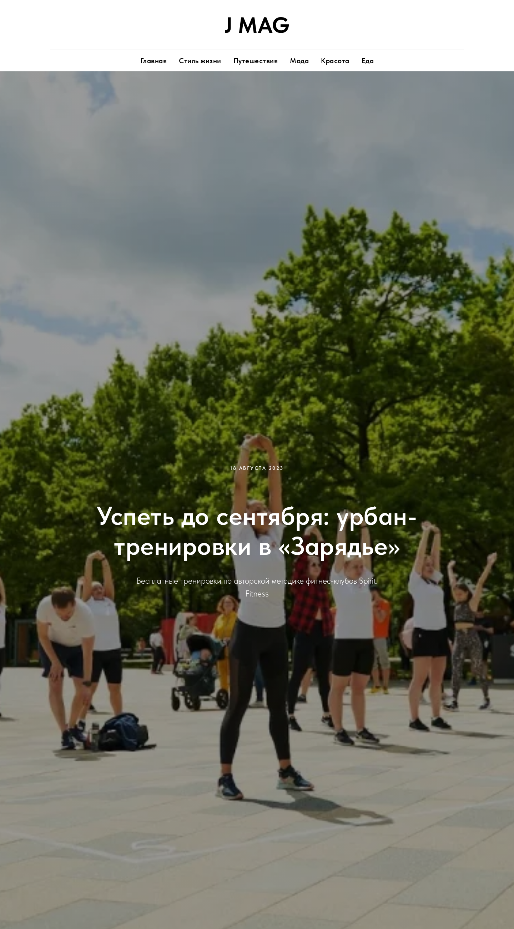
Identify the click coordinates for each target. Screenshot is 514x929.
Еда (368, 60)
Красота (335, 60)
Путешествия (255, 60)
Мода (299, 60)
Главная (153, 60)
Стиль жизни (200, 60)
